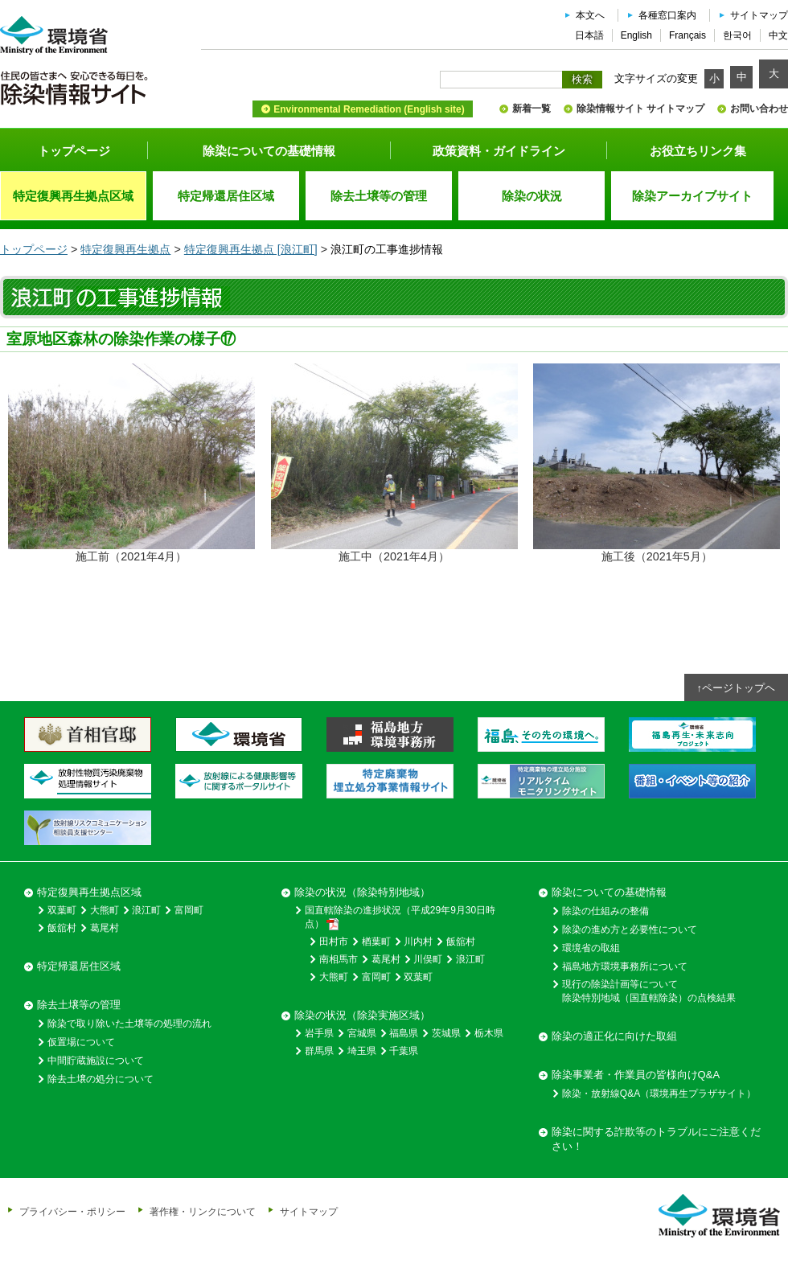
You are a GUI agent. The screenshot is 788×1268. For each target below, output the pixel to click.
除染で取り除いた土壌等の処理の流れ (129, 1023)
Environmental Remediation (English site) (368, 109)
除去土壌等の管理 (79, 1005)
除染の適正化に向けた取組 (614, 1036)
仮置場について (81, 1042)
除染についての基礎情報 (269, 151)
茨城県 (446, 1033)
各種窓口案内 (667, 15)
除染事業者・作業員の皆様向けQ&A (636, 1075)
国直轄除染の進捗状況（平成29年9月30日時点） (400, 917)
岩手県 (319, 1033)
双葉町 (61, 910)
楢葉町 (376, 941)
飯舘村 (61, 928)
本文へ (590, 15)
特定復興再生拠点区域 (89, 892)
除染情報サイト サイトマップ (640, 108)
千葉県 (403, 1051)
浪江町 (146, 910)
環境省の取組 (591, 948)
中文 (778, 35)
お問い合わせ (759, 108)
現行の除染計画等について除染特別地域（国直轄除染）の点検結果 (649, 991)
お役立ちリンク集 (698, 151)
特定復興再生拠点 (125, 249)
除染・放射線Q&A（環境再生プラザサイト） (659, 1093)
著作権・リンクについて (203, 1211)
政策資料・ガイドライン (499, 151)
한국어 (737, 35)
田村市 (333, 941)
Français (687, 35)
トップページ (74, 151)
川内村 (418, 941)
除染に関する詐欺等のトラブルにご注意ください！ (656, 1139)
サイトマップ (759, 15)
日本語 (589, 35)
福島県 (403, 1033)
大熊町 (104, 910)
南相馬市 (338, 959)
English (636, 35)
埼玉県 (361, 1051)
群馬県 (319, 1051)
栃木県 (488, 1033)
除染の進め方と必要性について (629, 929)
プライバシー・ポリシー (72, 1211)
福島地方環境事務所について (624, 966)
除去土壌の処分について (100, 1079)
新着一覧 (531, 108)
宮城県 (361, 1033)
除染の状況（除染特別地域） (362, 892)
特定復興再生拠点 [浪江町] (251, 249)
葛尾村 (104, 928)
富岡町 (188, 910)
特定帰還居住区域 (79, 966)
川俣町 (427, 959)
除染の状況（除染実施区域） (362, 1015)
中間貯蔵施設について (95, 1060)
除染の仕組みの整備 (605, 911)
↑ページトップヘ (736, 688)
